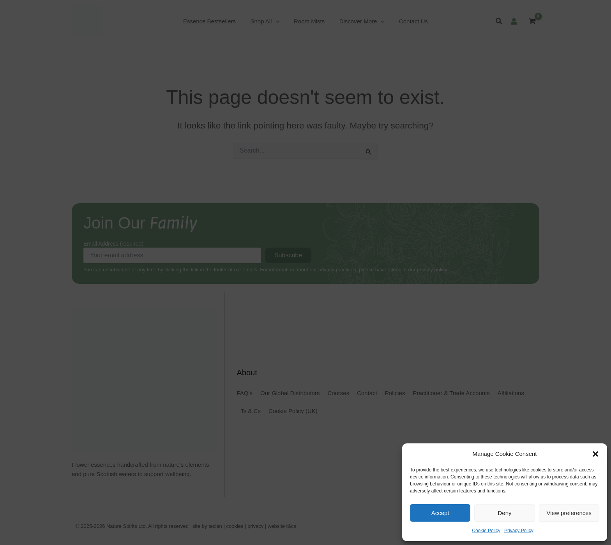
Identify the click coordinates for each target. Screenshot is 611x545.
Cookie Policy (486, 530)
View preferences (569, 513)
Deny (504, 513)
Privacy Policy (518, 530)
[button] (595, 454)
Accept (440, 513)
